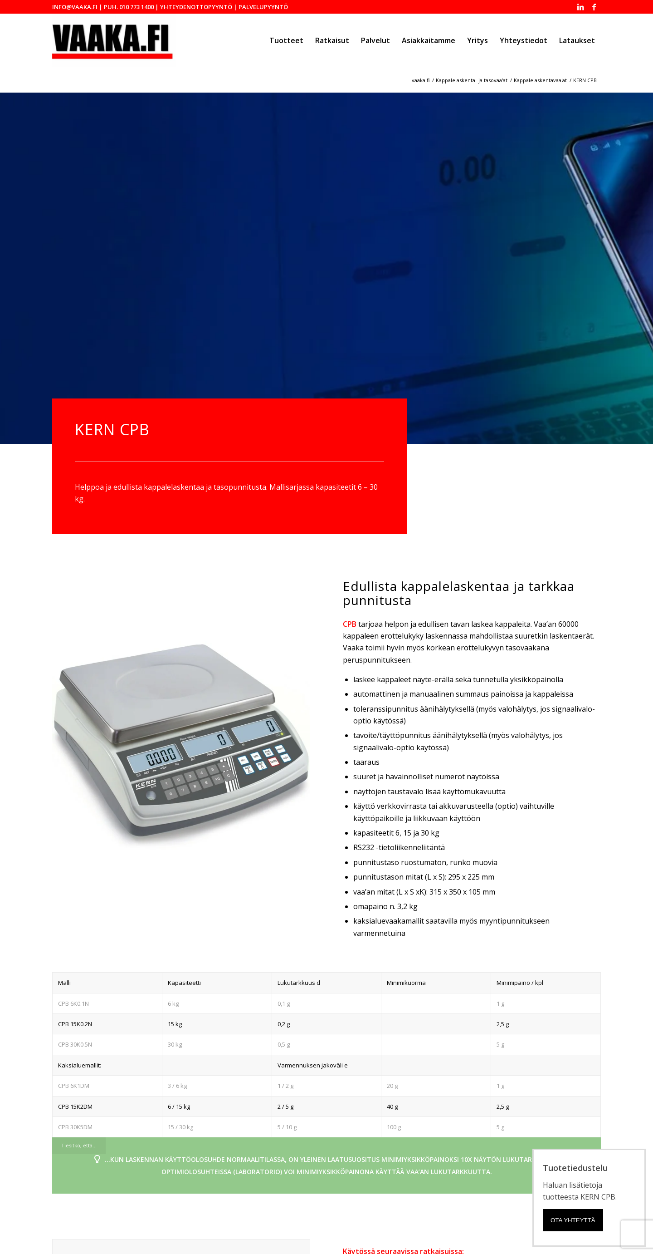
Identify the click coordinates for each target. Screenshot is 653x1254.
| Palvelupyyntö (261, 7)
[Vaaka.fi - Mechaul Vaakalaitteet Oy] (114, 40)
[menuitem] (286, 40)
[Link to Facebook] (594, 7)
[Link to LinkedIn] (580, 7)
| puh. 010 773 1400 (126, 7)
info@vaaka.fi (74, 7)
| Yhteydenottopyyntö (193, 7)
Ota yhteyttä (573, 1220)
